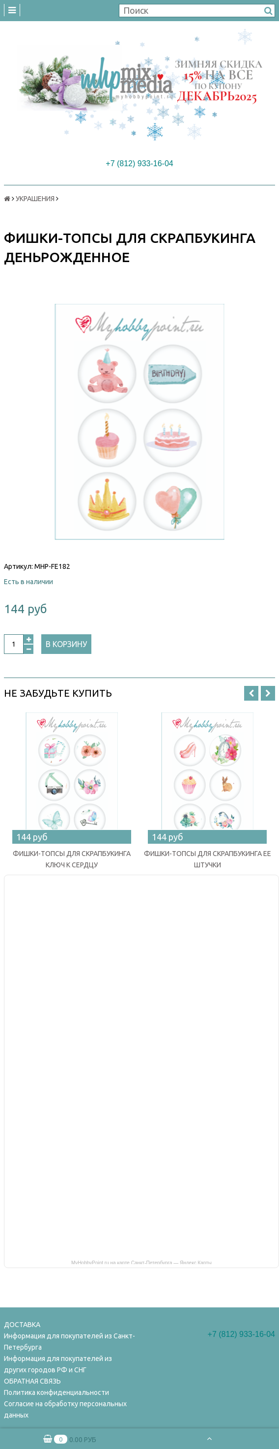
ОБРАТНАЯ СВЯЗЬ (32, 1381)
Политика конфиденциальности (56, 1392)
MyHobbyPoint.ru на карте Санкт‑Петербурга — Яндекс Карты (141, 1262)
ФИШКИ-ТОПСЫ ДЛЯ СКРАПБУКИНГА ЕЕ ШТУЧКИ (207, 859)
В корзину (66, 644)
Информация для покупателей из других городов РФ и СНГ (58, 1364)
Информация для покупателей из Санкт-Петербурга (69, 1341)
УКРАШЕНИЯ (35, 199)
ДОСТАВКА (22, 1325)
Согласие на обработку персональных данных (65, 1409)
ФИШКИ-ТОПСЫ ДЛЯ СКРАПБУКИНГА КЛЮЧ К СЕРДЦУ (72, 859)
